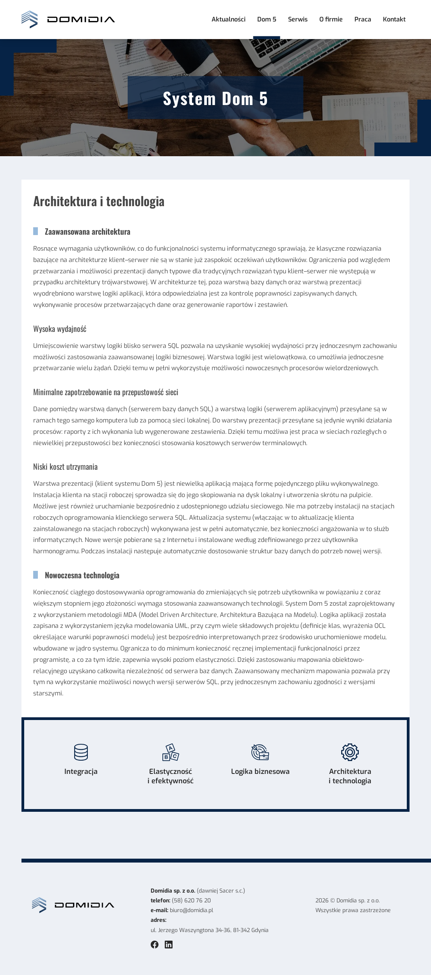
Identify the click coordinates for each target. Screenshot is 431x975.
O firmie (331, 19)
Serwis (298, 19)
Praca (362, 19)
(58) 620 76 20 (191, 900)
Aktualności (229, 19)
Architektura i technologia (350, 764)
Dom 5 (266, 19)
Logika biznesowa (260, 759)
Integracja (81, 759)
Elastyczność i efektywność (171, 764)
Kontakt (394, 19)
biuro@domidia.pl (191, 910)
